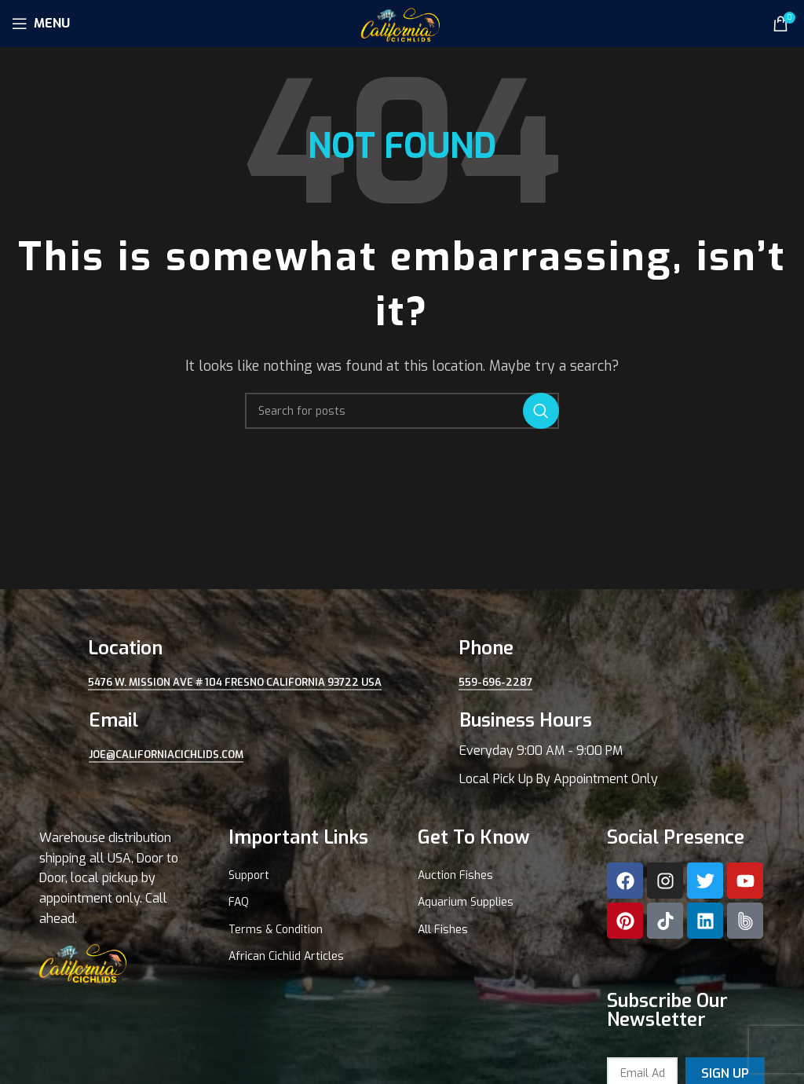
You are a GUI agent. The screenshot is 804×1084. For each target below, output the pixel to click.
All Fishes (443, 929)
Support (248, 875)
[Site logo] (401, 22)
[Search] (402, 411)
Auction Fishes (455, 875)
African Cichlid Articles (286, 956)
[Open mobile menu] (41, 23)
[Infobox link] (587, 749)
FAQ (238, 902)
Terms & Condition (275, 929)
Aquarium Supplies (465, 902)
